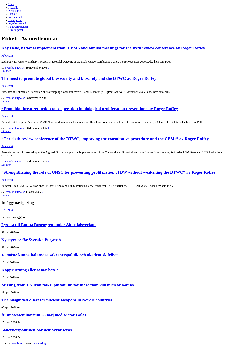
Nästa (11, 210)
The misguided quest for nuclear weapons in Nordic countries (56, 300)
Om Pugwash (16, 29)
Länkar (12, 13)
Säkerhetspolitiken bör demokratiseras (36, 330)
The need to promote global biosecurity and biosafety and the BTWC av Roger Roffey (78, 78)
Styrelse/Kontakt (18, 23)
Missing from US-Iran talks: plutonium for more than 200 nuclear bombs (67, 285)
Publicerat (7, 55)
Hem (11, 4)
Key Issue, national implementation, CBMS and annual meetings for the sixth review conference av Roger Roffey (103, 48)
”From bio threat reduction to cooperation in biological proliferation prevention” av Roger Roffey (89, 108)
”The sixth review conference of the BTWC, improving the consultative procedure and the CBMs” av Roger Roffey (105, 138)
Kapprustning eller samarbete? (29, 270)
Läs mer (6, 70)
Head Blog (40, 343)
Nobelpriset (15, 20)
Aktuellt (13, 7)
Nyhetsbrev (15, 10)
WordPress (18, 343)
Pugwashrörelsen (18, 26)
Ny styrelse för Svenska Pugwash (31, 239)
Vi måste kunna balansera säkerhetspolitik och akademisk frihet (59, 254)
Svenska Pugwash (15, 67)
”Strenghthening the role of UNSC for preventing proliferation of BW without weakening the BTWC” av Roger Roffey (108, 172)
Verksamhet (15, 17)
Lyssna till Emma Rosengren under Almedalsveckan (48, 224)
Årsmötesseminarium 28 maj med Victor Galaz (43, 315)
